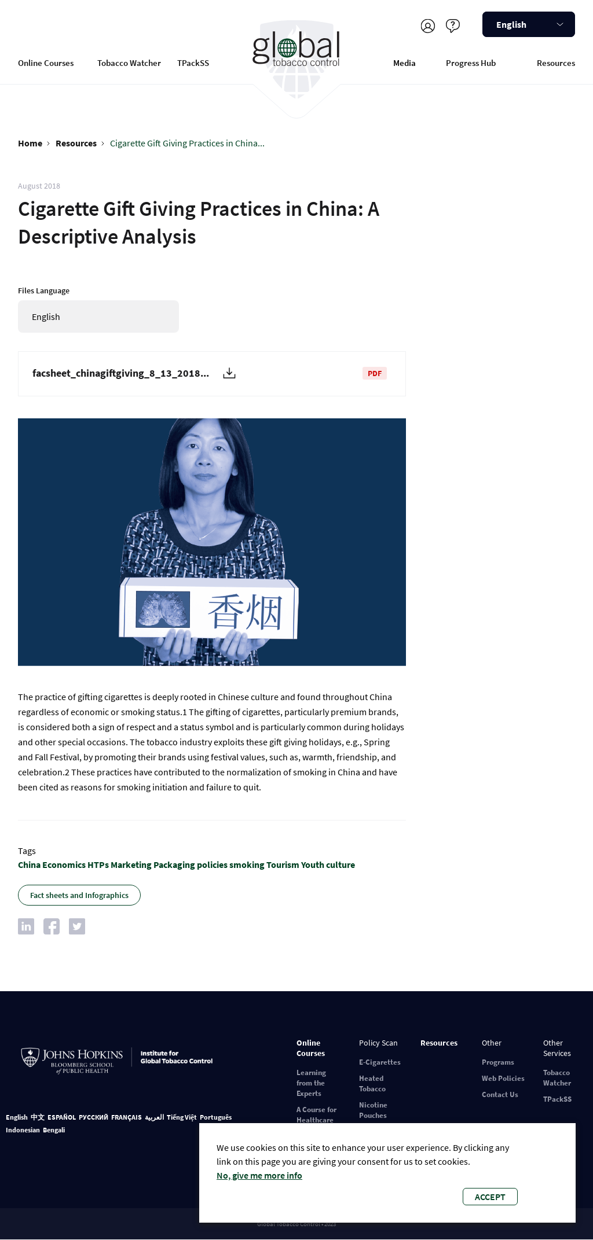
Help (452, 26)
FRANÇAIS (126, 1117)
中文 (38, 1117)
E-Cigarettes (380, 1062)
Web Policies (503, 1078)
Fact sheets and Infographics (79, 895)
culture (340, 864)
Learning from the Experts (311, 1083)
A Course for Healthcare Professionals (319, 1120)
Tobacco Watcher (129, 62)
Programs (498, 1062)
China (29, 864)
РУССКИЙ (93, 1117)
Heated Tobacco (372, 1083)
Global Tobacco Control (296, 60)
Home (30, 143)
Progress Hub (471, 62)
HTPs (98, 864)
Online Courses (46, 62)
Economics (64, 864)
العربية (154, 1117)
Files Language (43, 290)
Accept (490, 1196)
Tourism (282, 864)
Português (216, 1117)
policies (212, 864)
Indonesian (23, 1129)
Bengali (54, 1129)
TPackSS (193, 62)
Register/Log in (427, 26)
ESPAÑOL (61, 1117)
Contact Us (500, 1094)
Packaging (174, 864)
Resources (556, 62)
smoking (247, 864)
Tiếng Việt (182, 1117)
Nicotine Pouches (373, 1110)
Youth (312, 864)
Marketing (131, 864)
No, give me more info (259, 1175)
